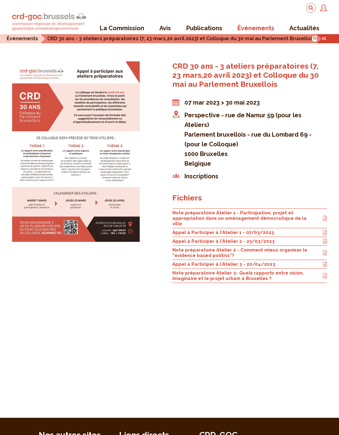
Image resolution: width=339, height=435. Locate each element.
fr (315, 38)
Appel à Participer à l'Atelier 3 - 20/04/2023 (249, 264)
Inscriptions (201, 176)
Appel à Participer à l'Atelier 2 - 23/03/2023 (249, 241)
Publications (204, 28)
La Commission (122, 28)
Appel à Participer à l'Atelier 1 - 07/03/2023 (249, 232)
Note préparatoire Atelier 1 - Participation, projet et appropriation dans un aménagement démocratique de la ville (249, 218)
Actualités (304, 28)
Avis (165, 28)
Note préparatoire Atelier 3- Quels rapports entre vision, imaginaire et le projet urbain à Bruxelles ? (249, 275)
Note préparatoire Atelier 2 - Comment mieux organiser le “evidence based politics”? (249, 252)
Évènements (255, 28)
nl (324, 38)
